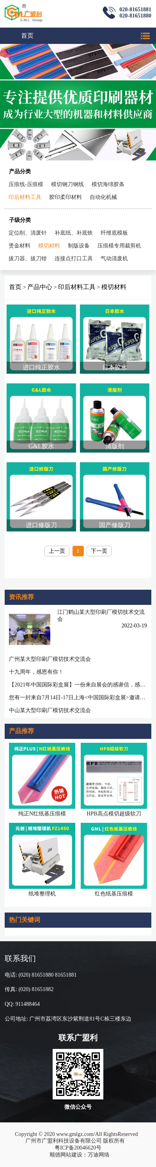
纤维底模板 (114, 233)
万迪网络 (99, 1155)
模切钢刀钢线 (67, 184)
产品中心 (39, 287)
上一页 (57, 551)
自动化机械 (103, 197)
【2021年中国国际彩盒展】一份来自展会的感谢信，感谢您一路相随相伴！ (78, 685)
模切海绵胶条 (108, 184)
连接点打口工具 (74, 258)
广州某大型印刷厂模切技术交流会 (50, 659)
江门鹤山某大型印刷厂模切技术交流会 (101, 615)
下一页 (99, 551)
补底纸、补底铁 (74, 233)
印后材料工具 (25, 197)
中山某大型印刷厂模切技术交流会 (50, 710)
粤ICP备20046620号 (78, 1148)
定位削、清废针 (28, 233)
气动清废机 (114, 258)
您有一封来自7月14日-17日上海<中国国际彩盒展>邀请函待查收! (78, 697)
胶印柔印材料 (65, 197)
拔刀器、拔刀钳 (28, 258)
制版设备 (79, 246)
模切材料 (49, 246)
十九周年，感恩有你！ (36, 672)
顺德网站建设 (66, 1155)
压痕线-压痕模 (26, 184)
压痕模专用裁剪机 (119, 246)
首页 (27, 35)
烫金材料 (19, 246)
